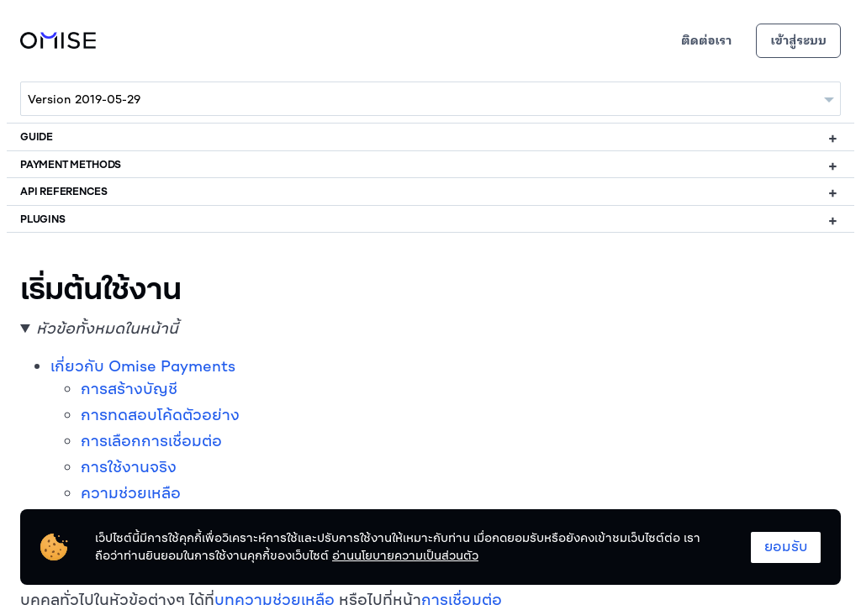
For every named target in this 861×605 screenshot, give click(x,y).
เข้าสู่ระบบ (798, 40)
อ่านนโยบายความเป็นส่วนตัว (405, 555)
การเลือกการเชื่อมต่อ (151, 440)
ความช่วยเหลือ (131, 492)
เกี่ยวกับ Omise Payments (142, 366)
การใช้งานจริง (129, 466)
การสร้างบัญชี (129, 388)
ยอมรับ (785, 546)
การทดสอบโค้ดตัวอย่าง (160, 414)
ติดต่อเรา (706, 40)
